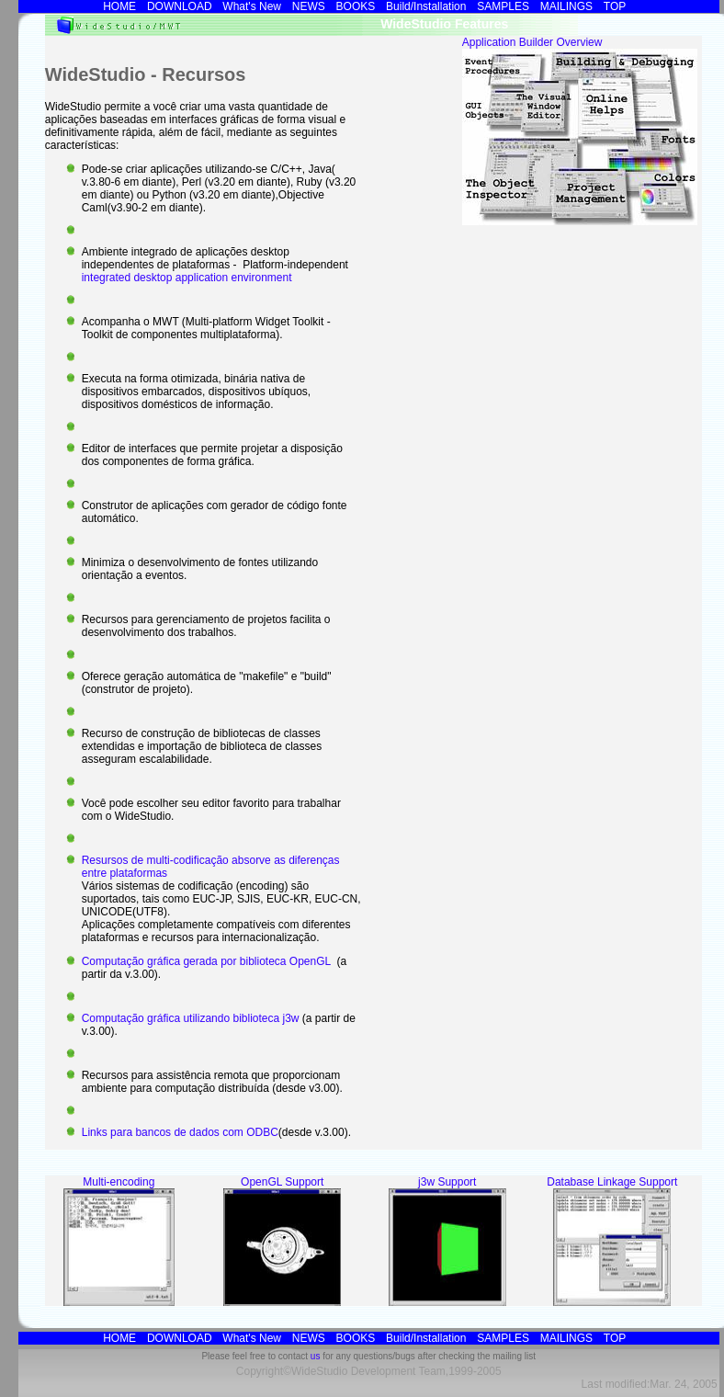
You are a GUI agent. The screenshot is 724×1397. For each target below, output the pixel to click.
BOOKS (356, 6)
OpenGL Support (282, 1182)
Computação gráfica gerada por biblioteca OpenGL (208, 961)
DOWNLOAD (179, 6)
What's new (251, 6)
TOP (615, 6)
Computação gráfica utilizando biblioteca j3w (192, 1018)
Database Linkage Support (612, 1182)
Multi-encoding (118, 1182)
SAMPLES (503, 6)
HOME (119, 6)
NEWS (308, 6)
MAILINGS (566, 6)
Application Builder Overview (532, 42)
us (316, 1356)
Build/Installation (426, 6)
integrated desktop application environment (187, 277)
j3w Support (447, 1182)
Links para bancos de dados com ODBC (180, 1132)
